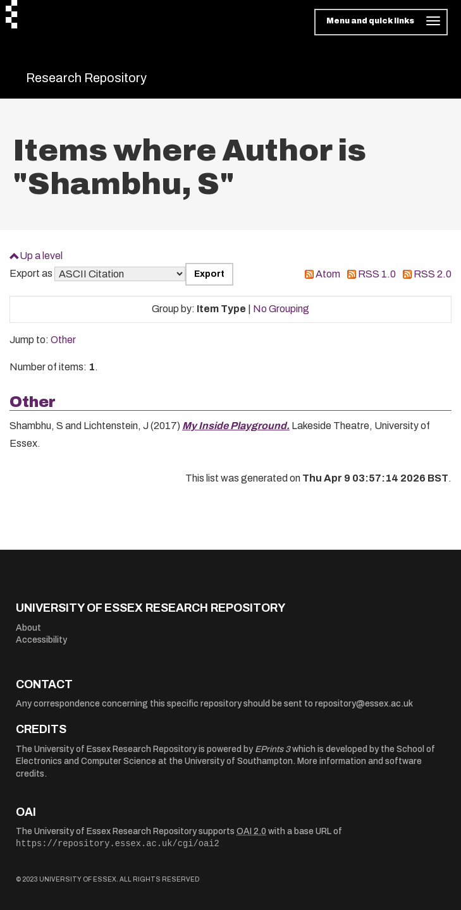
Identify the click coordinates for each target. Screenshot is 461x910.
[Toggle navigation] (381, 22)
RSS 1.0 (377, 274)
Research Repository (86, 78)
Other (63, 339)
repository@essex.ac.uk (364, 703)
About (28, 628)
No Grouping (281, 308)
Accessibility (41, 640)
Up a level (41, 255)
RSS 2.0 (433, 274)
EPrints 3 (272, 749)
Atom (328, 274)
